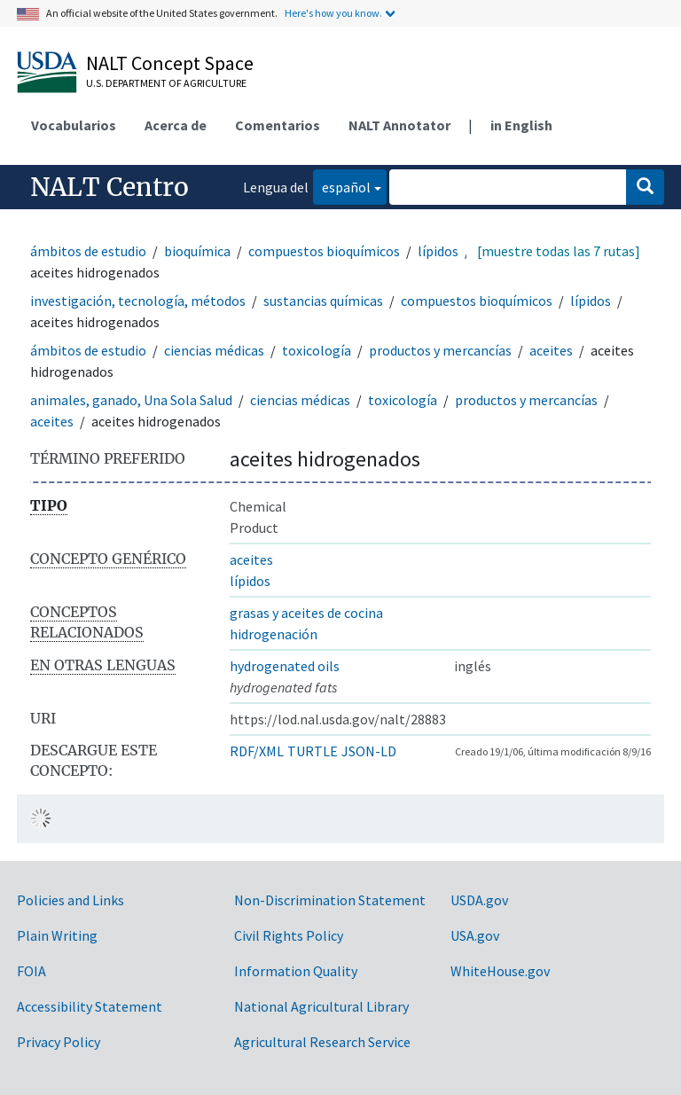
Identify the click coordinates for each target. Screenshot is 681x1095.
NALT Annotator (399, 125)
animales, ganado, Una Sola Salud (131, 400)
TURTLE (312, 751)
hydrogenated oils (285, 666)
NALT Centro (109, 187)
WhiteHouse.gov (500, 971)
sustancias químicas (323, 300)
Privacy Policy (58, 1042)
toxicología (316, 350)
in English (521, 125)
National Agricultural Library (321, 1006)
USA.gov (474, 935)
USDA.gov (479, 900)
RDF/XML (257, 751)
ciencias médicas (214, 350)
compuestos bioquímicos (324, 251)
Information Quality (295, 971)
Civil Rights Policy (288, 935)
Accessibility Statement (89, 1006)
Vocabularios (73, 125)
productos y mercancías (440, 350)
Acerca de (176, 125)
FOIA (31, 971)
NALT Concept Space (170, 63)
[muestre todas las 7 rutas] (558, 251)
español (342, 186)
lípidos (438, 251)
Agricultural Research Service (322, 1042)
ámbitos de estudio (88, 251)
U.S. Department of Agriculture (166, 83)
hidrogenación (273, 634)
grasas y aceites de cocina (306, 613)
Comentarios (277, 125)
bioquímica (197, 251)
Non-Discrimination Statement (330, 900)
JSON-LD (368, 751)
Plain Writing (57, 935)
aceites (551, 350)
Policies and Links (70, 900)
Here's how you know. (333, 13)
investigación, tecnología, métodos (138, 300)
